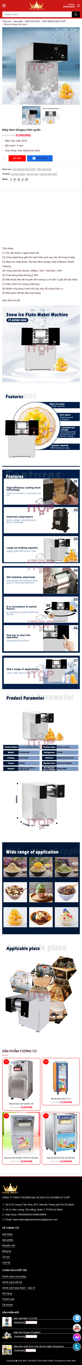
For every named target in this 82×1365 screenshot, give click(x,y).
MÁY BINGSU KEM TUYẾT (54, 21)
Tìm (76, 14)
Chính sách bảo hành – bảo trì (18, 1287)
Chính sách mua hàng (14, 1276)
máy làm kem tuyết (48, 174)
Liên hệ (6, 1262)
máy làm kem (32, 174)
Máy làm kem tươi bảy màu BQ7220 (61, 1158)
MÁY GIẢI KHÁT (33, 21)
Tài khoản (7, 1304)
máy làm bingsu (18, 174)
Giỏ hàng (7, 1293)
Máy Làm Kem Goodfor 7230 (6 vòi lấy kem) (21, 1158)
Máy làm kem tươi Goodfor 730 (21, 1104)
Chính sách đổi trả (12, 1282)
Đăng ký (6, 1251)
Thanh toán (8, 1299)
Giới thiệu (7, 1234)
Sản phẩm (18, 21)
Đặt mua (17, 158)
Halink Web (71, 1360)
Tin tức (6, 1256)
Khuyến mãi (8, 1245)
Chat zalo (39, 158)
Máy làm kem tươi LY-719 (61, 1099)
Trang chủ (6, 21)
